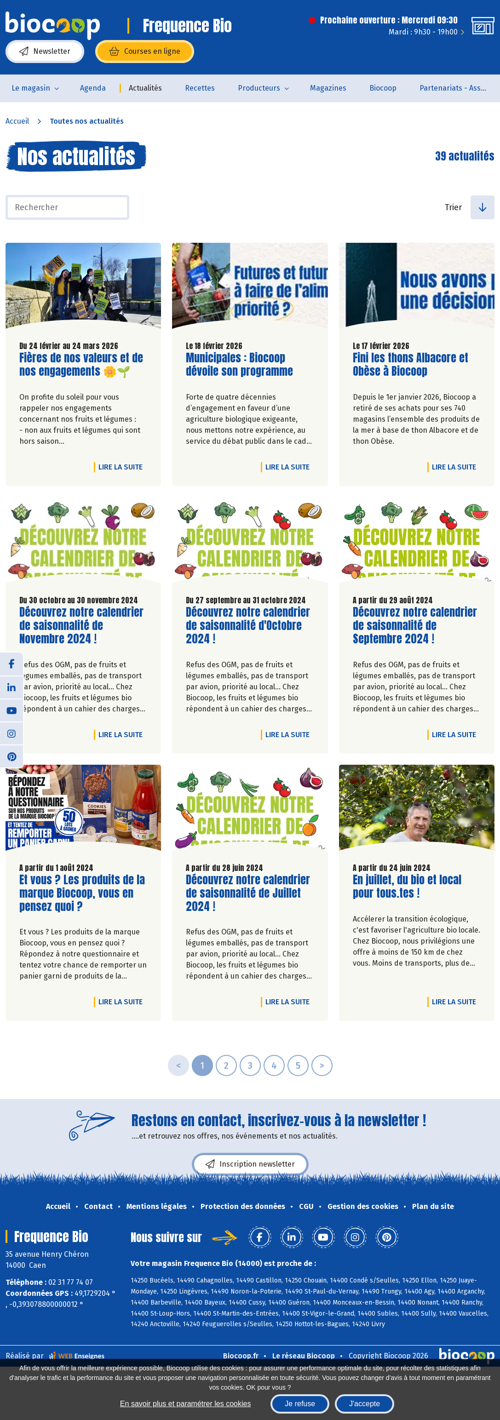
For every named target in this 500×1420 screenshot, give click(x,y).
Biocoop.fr (241, 1355)
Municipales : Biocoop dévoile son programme (239, 364)
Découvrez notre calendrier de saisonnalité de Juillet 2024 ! (248, 893)
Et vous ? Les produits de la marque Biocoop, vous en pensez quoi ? (82, 893)
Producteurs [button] (259, 88)
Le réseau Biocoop (303, 1355)
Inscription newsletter (250, 1164)
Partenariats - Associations (460, 88)
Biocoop (383, 88)
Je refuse (300, 1404)
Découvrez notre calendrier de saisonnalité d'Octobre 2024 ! (248, 625)
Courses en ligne (144, 51)
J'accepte (364, 1404)
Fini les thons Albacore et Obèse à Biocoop (410, 364)
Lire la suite (122, 466)
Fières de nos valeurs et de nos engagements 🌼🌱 (81, 364)
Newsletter (44, 51)
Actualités (145, 88)
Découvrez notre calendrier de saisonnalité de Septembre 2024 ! (415, 625)
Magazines (328, 88)
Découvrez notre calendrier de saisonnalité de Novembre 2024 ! (81, 625)
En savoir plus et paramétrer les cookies (185, 1404)
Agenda (93, 88)
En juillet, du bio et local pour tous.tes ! (407, 886)
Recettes (200, 88)
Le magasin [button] (30, 88)
